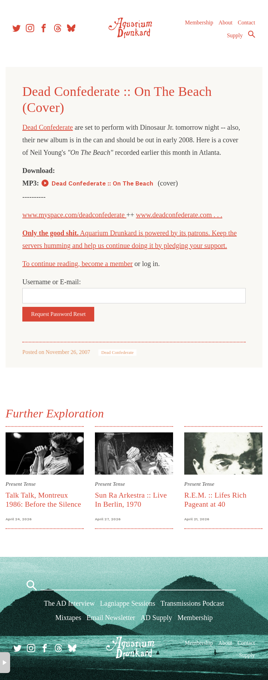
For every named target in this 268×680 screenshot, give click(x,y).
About (225, 24)
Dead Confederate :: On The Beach (103, 183)
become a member (107, 263)
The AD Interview (69, 603)
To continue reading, (52, 263)
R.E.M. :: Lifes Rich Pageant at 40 (215, 499)
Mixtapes (68, 617)
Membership (199, 24)
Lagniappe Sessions (127, 603)
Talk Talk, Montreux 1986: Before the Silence (43, 499)
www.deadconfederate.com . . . (179, 215)
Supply (235, 37)
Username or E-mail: (51, 282)
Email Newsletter (111, 617)
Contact (246, 24)
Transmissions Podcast (192, 603)
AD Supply (156, 617)
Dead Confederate (47, 127)
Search (251, 35)
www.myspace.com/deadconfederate (74, 215)
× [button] (5, 662)
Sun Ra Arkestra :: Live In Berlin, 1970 (131, 499)
